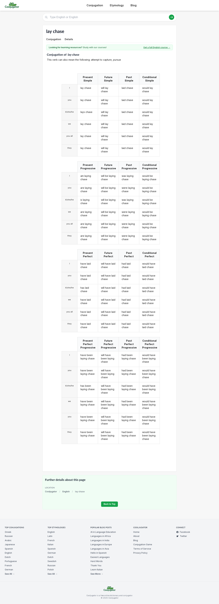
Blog (134, 5)
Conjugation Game (142, 544)
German (9, 569)
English (66, 491)
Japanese (10, 544)
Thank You (96, 565)
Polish (51, 569)
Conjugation (95, 5)
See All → (10, 574)
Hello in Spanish (99, 553)
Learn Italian (97, 569)
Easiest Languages (100, 557)
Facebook (183, 532)
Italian (50, 544)
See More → (97, 574)
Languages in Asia (100, 548)
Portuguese (11, 561)
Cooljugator (51, 491)
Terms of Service (142, 548)
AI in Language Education (103, 532)
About (136, 536)
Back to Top (109, 504)
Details (69, 39)
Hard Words (97, 561)
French (8, 565)
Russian (9, 536)
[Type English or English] (109, 17)
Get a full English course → (156, 47)
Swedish (52, 561)
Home (136, 532)
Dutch (8, 557)
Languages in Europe (101, 544)
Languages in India (100, 540)
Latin (50, 536)
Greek (8, 532)
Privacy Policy (140, 553)
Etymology (117, 5)
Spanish (9, 548)
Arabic (8, 540)
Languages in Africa (101, 536)
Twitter (181, 536)
